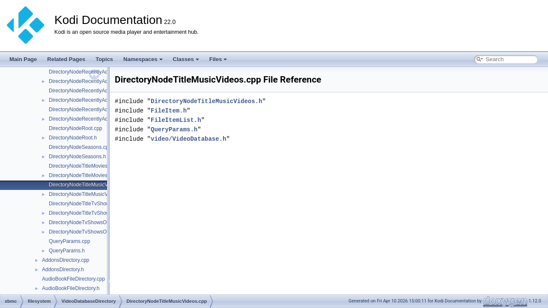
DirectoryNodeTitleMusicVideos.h (87, 194)
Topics (104, 59)
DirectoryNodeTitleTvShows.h (82, 213)
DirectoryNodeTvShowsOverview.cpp (91, 222)
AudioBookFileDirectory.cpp (73, 279)
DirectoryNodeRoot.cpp (75, 128)
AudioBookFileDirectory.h (71, 288)
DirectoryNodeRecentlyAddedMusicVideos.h (99, 119)
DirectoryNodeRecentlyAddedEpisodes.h (95, 81)
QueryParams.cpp (69, 241)
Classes (186, 59)
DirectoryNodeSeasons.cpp (80, 147)
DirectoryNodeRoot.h (73, 138)
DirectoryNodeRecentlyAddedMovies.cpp (96, 91)
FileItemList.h (176, 120)
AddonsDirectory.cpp (65, 260)
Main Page (23, 59)
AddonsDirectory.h (63, 269)
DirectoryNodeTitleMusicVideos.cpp (89, 185)
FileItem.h (169, 111)
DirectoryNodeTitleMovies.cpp (83, 166)
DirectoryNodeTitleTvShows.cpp (85, 204)
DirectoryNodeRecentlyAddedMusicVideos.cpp (102, 110)
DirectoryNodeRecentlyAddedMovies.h (93, 100)
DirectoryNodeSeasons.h (77, 157)
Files (218, 59)
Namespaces (143, 59)
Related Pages (66, 59)
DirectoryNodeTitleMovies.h (80, 175)
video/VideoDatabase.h (188, 139)
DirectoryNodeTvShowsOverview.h (88, 232)
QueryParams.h (67, 251)
